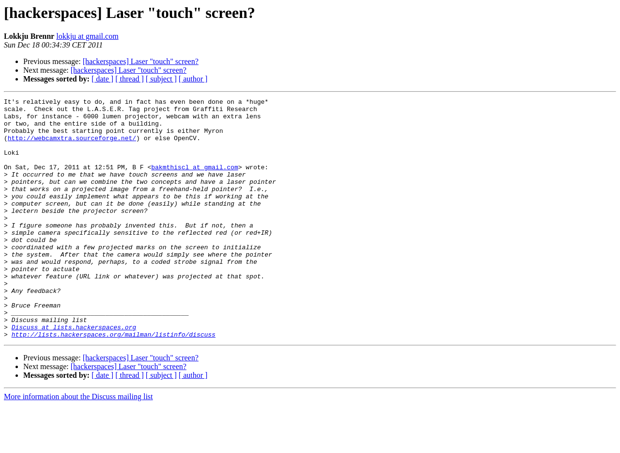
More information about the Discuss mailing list (78, 444)
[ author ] (193, 79)
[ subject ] (161, 79)
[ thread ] (129, 79)
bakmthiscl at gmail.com (194, 181)
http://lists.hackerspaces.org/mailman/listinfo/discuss (114, 382)
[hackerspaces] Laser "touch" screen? (141, 61)
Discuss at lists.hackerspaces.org (74, 373)
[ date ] (102, 79)
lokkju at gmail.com (87, 36)
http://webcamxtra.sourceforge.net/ (72, 146)
